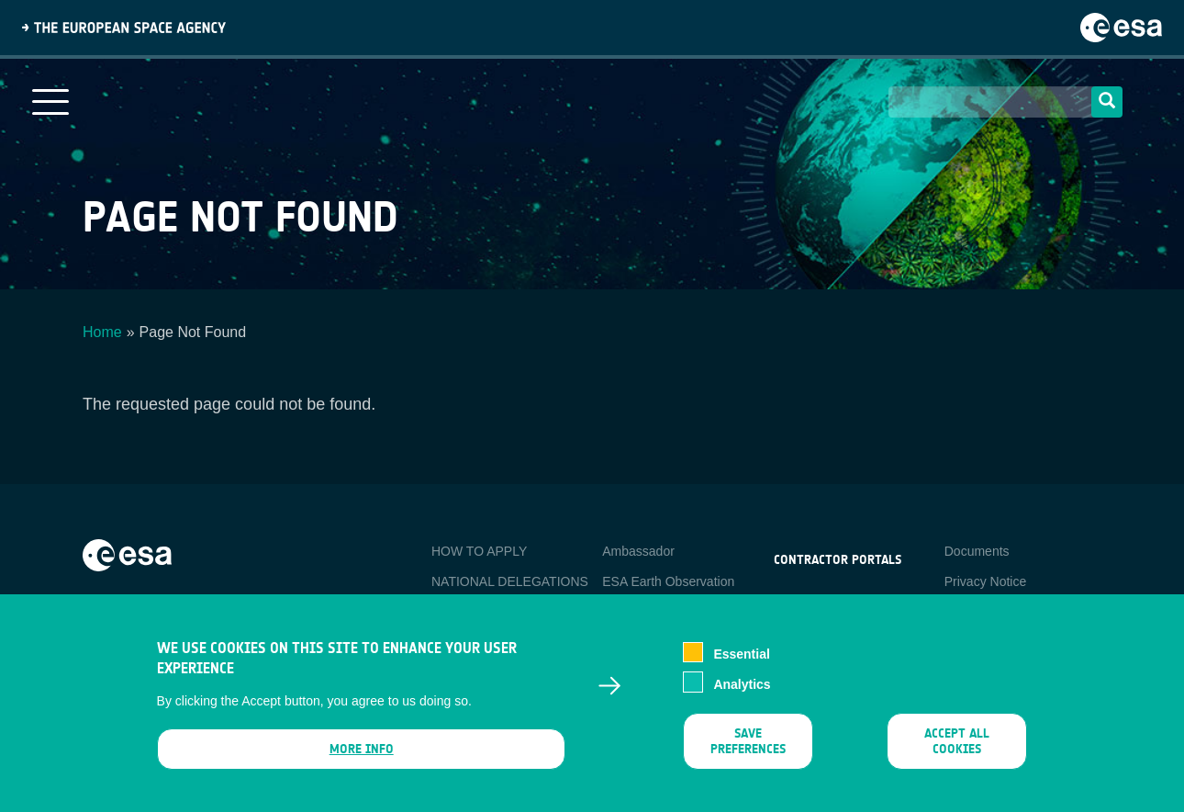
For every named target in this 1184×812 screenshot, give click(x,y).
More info (361, 758)
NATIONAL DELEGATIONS (509, 581)
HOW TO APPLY (479, 551)
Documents (977, 551)
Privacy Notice (985, 581)
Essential (741, 664)
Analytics (741, 693)
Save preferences (748, 750)
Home (102, 332)
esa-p (790, 602)
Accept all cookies (956, 750)
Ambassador (638, 551)
